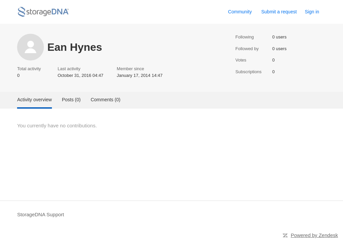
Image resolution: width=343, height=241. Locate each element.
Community (240, 11)
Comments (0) (106, 99)
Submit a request (279, 11)
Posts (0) (71, 99)
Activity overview (34, 99)
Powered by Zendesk (314, 235)
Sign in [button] (312, 11)
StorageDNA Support (40, 214)
